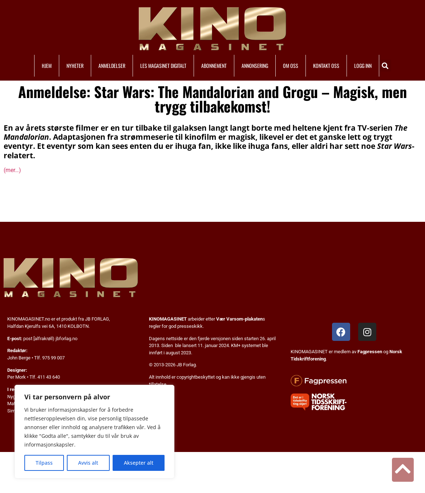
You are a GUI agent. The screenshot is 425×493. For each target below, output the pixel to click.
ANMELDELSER (111, 65)
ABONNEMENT (214, 65)
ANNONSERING (255, 65)
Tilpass (44, 462)
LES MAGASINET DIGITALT (163, 65)
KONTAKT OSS (326, 65)
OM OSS (290, 65)
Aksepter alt (138, 462)
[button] (385, 66)
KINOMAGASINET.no (28, 319)
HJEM (47, 65)
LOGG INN (363, 65)
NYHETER (75, 65)
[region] (94, 431)
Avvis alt (88, 462)
